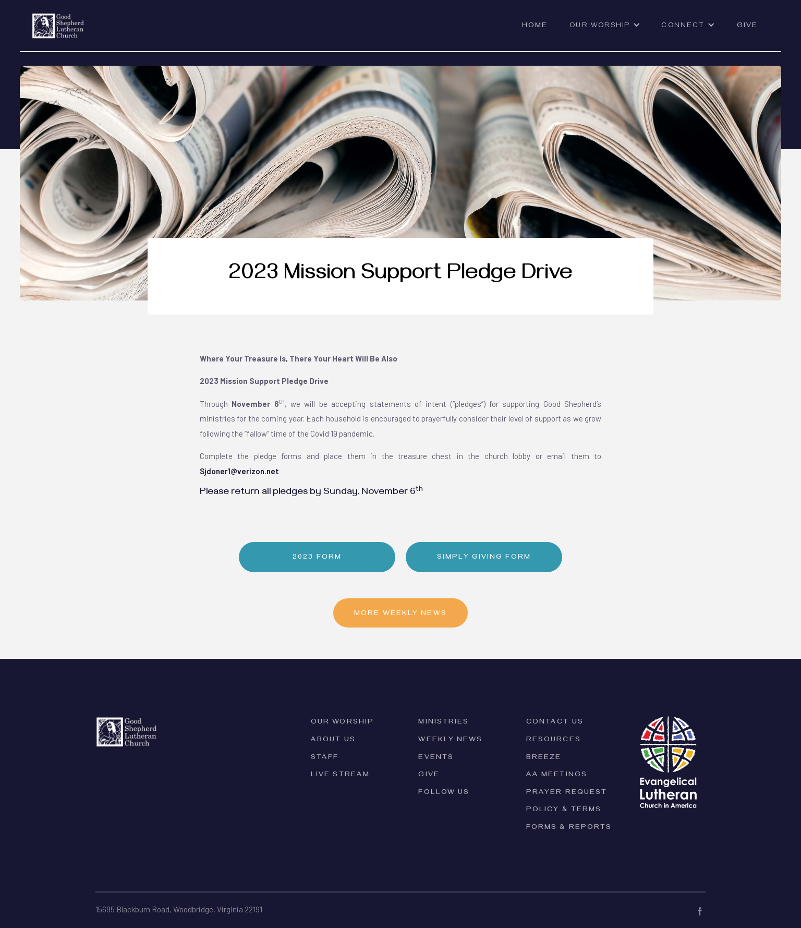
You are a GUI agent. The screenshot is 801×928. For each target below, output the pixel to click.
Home (535, 26)
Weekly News (450, 740)
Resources (553, 740)
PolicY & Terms (563, 810)
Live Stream (340, 775)
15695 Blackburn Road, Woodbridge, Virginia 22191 (178, 909)
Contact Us (555, 722)
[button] (605, 30)
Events (436, 758)
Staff (325, 758)
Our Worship (342, 722)
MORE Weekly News (400, 614)
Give (747, 26)
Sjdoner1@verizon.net (239, 471)
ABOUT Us (333, 740)
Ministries (443, 722)
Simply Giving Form (484, 557)
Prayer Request (566, 793)
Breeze (544, 758)
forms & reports (569, 828)
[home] (58, 19)
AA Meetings (556, 775)
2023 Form (317, 557)
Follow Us (443, 793)
